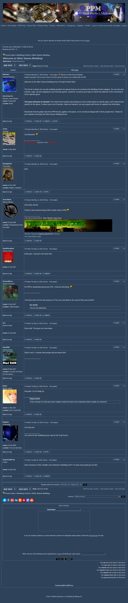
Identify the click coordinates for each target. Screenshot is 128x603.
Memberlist (61, 26)
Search (52, 26)
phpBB (63, 585)
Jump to (70, 496)
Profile (87, 26)
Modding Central (23, 55)
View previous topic (106, 66)
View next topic (120, 66)
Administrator (93, 535)
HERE (87, 41)
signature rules (42, 142)
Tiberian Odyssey (30, 234)
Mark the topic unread (90, 66)
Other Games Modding (41, 55)
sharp (60, 554)
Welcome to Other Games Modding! (23, 58)
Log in (124, 26)
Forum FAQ (31, 26)
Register (80, 26)
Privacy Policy (43, 26)
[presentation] (24, 544)
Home (3, 26)
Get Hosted (12, 26)
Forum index (10, 55)
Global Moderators (18, 61)
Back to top (7, 121)
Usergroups (71, 26)
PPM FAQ (22, 26)
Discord (57, 234)
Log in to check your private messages (106, 26)
